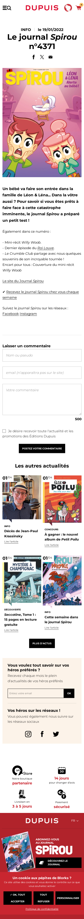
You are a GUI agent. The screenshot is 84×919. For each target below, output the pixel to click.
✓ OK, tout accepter (17, 898)
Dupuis (42, 7)
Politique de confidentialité (42, 909)
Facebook (10, 314)
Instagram (28, 314)
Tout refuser (44, 898)
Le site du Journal (23, 281)
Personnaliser (68, 898)
